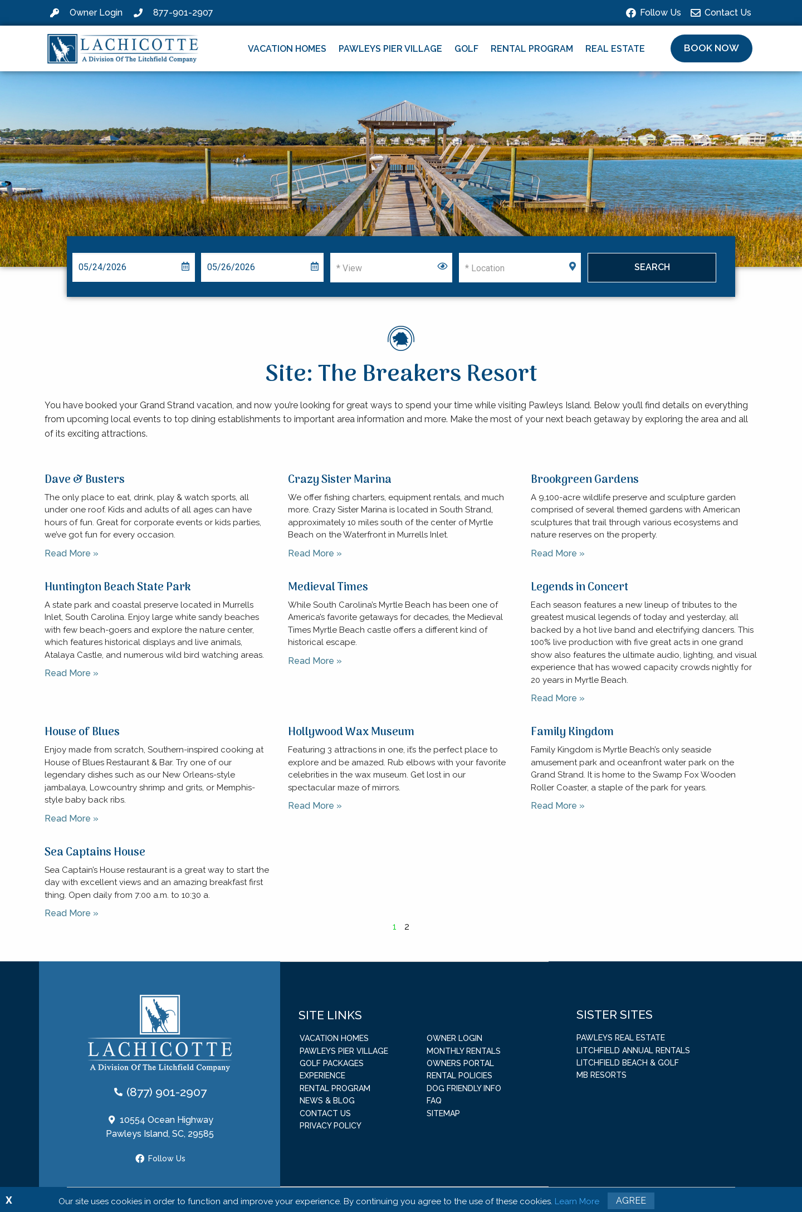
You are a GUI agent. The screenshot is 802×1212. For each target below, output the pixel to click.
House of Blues (82, 732)
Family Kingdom (572, 732)
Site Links (330, 1015)
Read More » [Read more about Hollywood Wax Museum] (315, 805)
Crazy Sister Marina (340, 480)
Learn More (577, 1201)
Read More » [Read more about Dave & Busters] (72, 553)
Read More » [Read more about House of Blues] (72, 818)
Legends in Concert (579, 588)
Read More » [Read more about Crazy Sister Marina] (315, 553)
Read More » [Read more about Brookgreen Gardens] (558, 553)
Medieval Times (328, 588)
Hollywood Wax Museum (351, 732)
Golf (466, 48)
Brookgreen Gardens (585, 480)
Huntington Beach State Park (118, 588)
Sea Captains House (95, 853)
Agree (631, 1200)
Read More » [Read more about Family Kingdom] (558, 805)
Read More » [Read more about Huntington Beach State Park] (72, 673)
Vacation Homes (287, 48)
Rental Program (532, 48)
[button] (711, 48)
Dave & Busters (85, 480)
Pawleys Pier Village (390, 48)
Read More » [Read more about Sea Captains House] (72, 913)
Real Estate (615, 48)
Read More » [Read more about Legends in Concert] (558, 698)
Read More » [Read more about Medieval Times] (315, 661)
